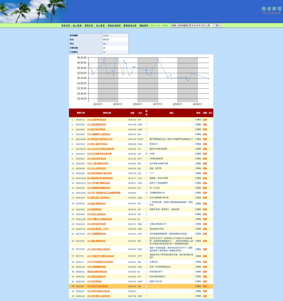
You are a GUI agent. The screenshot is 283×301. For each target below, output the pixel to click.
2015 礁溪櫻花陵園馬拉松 (98, 188)
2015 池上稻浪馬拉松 (96, 168)
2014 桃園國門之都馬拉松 (98, 134)
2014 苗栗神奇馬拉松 (96, 119)
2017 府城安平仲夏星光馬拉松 (100, 256)
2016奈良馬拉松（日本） (98, 229)
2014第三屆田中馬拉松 (97, 144)
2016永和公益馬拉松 (96, 214)
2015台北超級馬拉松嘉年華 (99, 154)
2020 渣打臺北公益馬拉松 (98, 296)
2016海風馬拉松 (94, 209)
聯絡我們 (144, 25)
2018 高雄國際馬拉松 (96, 267)
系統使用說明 (114, 25)
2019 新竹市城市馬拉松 (97, 286)
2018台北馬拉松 (94, 281)
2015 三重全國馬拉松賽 (97, 163)
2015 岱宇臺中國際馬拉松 (98, 183)
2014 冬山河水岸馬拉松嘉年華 (100, 149)
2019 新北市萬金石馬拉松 (98, 291)
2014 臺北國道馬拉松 (96, 124)
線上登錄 (77, 25)
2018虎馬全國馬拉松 (96, 276)
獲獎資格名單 (130, 25)
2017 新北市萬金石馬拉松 (98, 249)
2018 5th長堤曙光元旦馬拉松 (100, 262)
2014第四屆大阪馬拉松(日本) (100, 139)
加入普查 (100, 25)
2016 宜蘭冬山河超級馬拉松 (99, 219)
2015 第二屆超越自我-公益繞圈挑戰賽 (104, 193)
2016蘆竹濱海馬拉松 (96, 203)
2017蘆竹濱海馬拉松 (96, 241)
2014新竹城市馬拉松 (96, 129)
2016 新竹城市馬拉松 (96, 224)
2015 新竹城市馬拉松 (96, 158)
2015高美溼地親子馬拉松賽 (99, 173)
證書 (205, 119)
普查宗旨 (88, 25)
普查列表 (65, 25)
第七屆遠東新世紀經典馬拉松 (100, 178)
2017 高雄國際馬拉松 (96, 234)
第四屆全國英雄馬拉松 (97, 271)
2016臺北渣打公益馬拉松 (98, 197)
